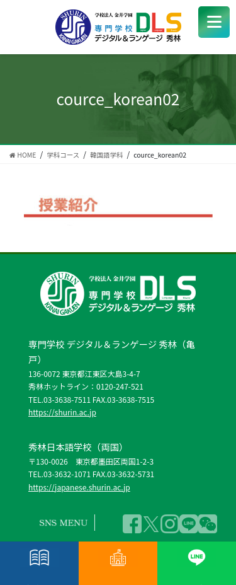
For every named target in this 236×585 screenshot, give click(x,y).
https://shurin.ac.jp (62, 412)
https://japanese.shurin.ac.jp (79, 487)
